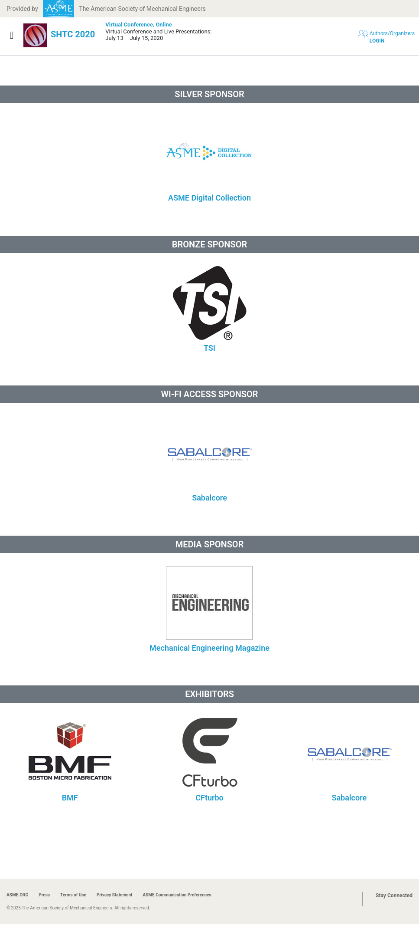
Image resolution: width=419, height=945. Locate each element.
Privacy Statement (115, 894)
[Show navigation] (11, 35)
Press (44, 894)
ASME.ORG (17, 894)
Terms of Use (73, 894)
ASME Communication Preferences (177, 894)
